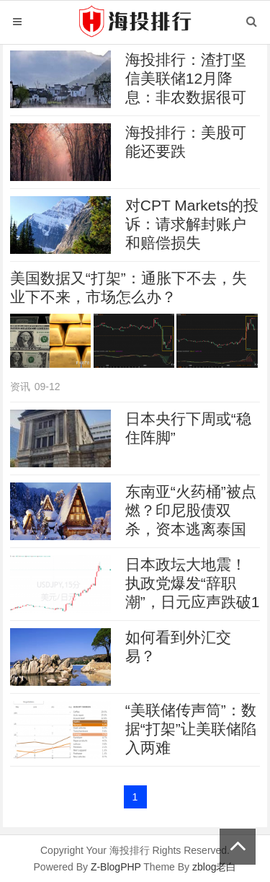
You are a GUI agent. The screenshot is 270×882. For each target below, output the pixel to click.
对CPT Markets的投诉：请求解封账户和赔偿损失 (191, 224)
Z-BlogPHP (116, 867)
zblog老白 (214, 867)
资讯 (20, 386)
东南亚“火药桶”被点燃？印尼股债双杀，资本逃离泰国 (190, 510)
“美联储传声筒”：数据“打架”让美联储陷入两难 (190, 729)
